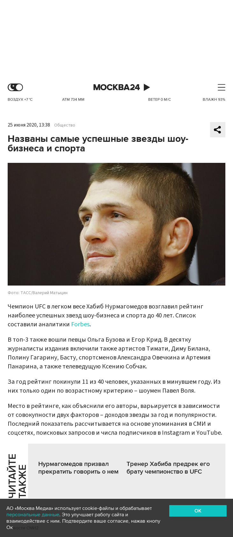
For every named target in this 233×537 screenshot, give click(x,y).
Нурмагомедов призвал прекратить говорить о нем (78, 467)
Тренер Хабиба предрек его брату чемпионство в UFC (168, 467)
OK (197, 511)
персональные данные (32, 515)
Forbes (80, 324)
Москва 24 (117, 87)
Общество (64, 125)
